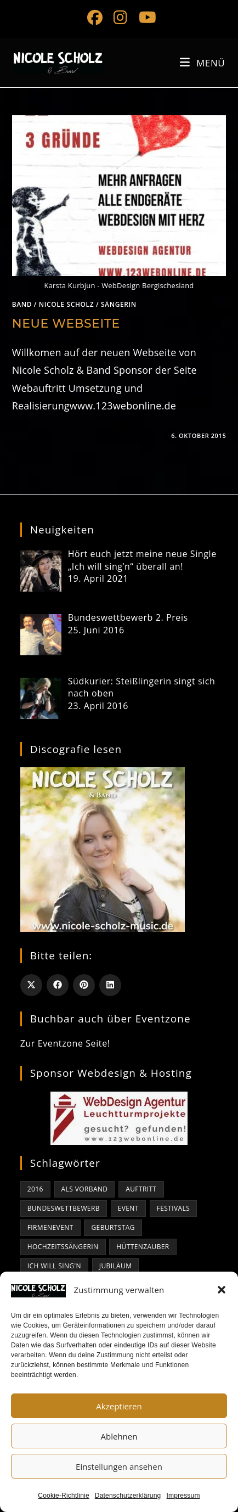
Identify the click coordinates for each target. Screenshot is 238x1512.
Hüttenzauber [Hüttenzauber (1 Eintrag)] (142, 1246)
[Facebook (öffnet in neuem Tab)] (95, 17)
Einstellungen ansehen (119, 1466)
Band (22, 304)
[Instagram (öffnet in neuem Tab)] (120, 17)
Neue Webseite (66, 323)
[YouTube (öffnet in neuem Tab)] (144, 17)
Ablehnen (119, 1436)
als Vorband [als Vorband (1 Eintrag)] (84, 1189)
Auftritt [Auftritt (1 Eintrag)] (141, 1189)
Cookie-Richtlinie (63, 1495)
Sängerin (119, 304)
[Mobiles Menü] (202, 63)
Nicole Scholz (66, 304)
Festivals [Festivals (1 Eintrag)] (173, 1208)
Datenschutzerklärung (128, 1495)
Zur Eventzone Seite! (65, 1043)
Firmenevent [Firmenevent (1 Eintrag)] (50, 1227)
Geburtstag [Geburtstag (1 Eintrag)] (112, 1227)
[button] (221, 1289)
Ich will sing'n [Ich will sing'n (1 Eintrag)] (54, 1266)
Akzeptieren (118, 1406)
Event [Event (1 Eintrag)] (128, 1208)
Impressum (183, 1495)
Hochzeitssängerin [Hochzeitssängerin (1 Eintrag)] (63, 1246)
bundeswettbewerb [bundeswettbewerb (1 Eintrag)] (63, 1208)
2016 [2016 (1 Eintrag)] (35, 1189)
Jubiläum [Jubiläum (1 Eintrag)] (115, 1266)
